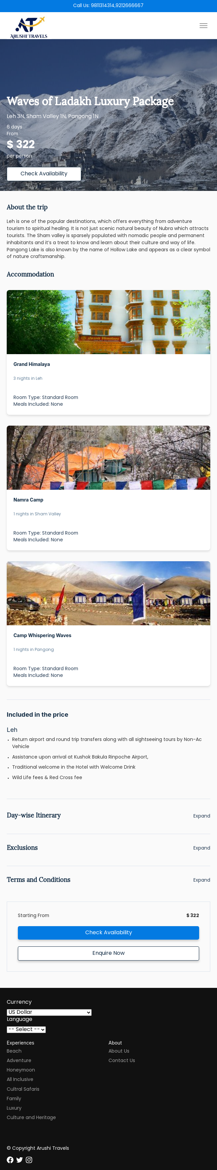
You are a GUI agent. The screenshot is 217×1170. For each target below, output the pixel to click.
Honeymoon (21, 1070)
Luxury (14, 1108)
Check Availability (44, 174)
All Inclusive (20, 1080)
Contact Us (121, 1061)
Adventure (19, 1061)
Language (19, 1019)
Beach (14, 1051)
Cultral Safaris (23, 1089)
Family (14, 1099)
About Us (118, 1051)
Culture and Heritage (31, 1118)
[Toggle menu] (203, 25)
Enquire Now (108, 953)
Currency (19, 1002)
